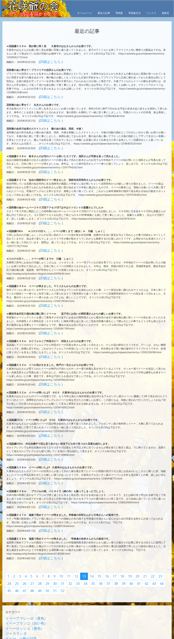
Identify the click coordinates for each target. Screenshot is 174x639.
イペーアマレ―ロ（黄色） (20, 587)
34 (55, 555)
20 (123, 549)
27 (8, 555)
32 (42, 555)
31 (35, 555)
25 (156, 549)
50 (162, 555)
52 (15, 561)
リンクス (151, 13)
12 (69, 549)
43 (115, 555)
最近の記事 (104, 13)
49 (156, 555)
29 (22, 555)
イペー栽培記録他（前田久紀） (22, 617)
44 (122, 555)
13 (76, 549)
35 (62, 555)
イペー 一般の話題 (16, 602)
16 (96, 549)
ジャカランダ (12, 598)
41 (102, 555)
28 (15, 555)
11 (63, 549)
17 (103, 549)
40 (95, 555)
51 (8, 561)
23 (143, 549)
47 (142, 555)
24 (150, 549)
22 (136, 549)
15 (90, 549)
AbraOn (54, 633)
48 (149, 555)
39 (89, 555)
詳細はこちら (47, 61)
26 (163, 549)
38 (82, 555)
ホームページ (84, 13)
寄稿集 (119, 13)
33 (48, 555)
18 (110, 549)
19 (116, 549)
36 (69, 555)
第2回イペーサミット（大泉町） (23, 624)
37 (75, 555)
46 (135, 555)
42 (109, 555)
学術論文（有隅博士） (17, 613)
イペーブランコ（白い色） (20, 590)
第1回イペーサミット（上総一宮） (24, 620)
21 (130, 549)
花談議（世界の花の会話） (20, 609)
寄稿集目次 (134, 13)
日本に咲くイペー (15, 605)
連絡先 (165, 13)
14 (83, 549)
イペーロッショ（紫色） (19, 594)
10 (56, 549)
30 (28, 555)
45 (129, 555)
